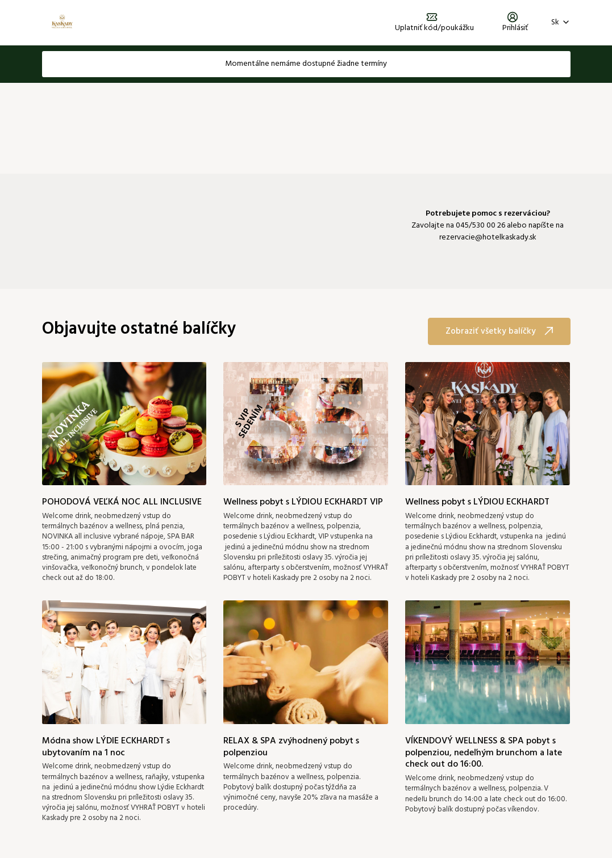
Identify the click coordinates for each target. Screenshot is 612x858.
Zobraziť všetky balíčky (499, 331)
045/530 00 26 (480, 225)
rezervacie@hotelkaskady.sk (487, 237)
